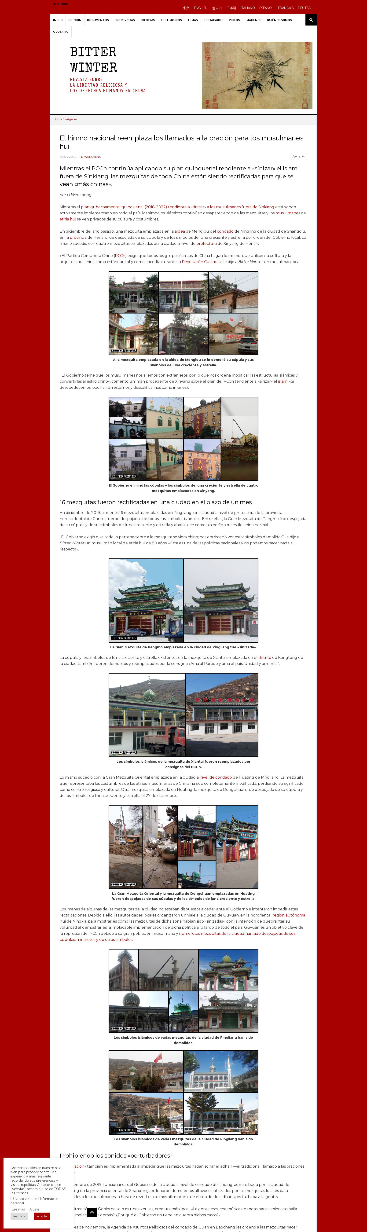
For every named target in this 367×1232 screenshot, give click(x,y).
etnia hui (68, 219)
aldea (180, 231)
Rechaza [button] (19, 1216)
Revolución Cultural (201, 262)
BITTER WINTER (93, 61)
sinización (75, 1166)
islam (282, 381)
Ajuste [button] (34, 1209)
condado (225, 231)
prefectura (206, 243)
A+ (295, 156)
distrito (264, 657)
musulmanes (287, 213)
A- (303, 156)
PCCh (120, 255)
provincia (78, 237)
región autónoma (288, 915)
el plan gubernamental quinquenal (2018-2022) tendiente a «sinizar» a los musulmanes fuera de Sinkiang (175, 207)
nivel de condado (216, 777)
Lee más (18, 1209)
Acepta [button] (42, 1216)
